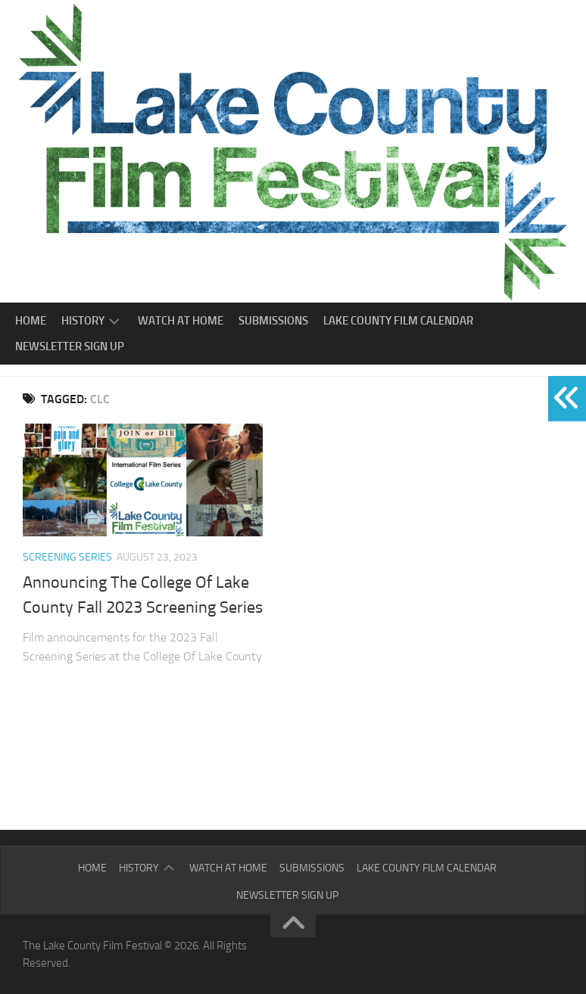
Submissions (273, 321)
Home (30, 321)
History (82, 321)
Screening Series (67, 557)
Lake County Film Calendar (398, 321)
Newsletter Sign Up (69, 346)
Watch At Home (180, 321)
